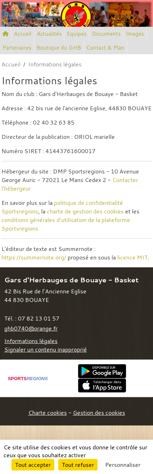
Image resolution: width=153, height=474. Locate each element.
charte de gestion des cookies (85, 211)
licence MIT (132, 257)
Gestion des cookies (99, 413)
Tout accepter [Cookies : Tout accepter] (33, 465)
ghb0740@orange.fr (31, 328)
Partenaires (17, 47)
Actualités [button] (49, 33)
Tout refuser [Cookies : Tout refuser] (78, 465)
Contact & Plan (105, 47)
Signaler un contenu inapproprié (45, 349)
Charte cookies (47, 413)
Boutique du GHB (58, 47)
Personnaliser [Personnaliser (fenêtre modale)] (122, 465)
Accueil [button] (22, 33)
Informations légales (31, 341)
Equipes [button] (77, 33)
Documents (106, 33)
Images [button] (135, 33)
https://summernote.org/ (33, 257)
